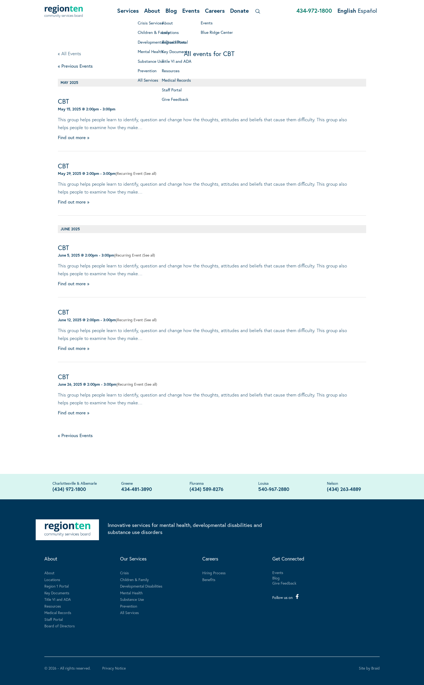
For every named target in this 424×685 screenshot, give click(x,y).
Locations (52, 579)
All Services (129, 612)
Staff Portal (53, 619)
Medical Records (57, 612)
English (346, 10)
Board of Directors (59, 625)
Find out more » (73, 137)
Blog (171, 10)
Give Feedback (284, 583)
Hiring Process (214, 572)
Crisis (124, 572)
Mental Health (131, 592)
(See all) (150, 173)
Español (367, 10)
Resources (52, 606)
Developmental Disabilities (141, 586)
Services (128, 10)
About (152, 10)
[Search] (256, 11)
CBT (63, 101)
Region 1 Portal (56, 586)
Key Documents (56, 592)
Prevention (128, 606)
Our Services (133, 558)
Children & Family (134, 579)
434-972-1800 (314, 10)
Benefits (208, 579)
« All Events (69, 53)
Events (191, 10)
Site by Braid (369, 668)
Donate (239, 10)
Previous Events (75, 66)
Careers (215, 10)
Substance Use (132, 599)
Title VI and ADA (57, 599)
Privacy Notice (114, 668)
